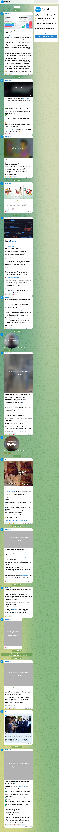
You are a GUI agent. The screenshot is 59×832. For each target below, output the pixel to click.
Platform (52, 40)
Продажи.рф (12, 35)
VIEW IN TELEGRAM (11, 343)
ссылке (14, 609)
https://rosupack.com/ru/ (21, 431)
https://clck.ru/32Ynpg (49, 33)
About (40, 40)
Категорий (11, 564)
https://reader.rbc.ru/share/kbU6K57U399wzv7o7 (17, 713)
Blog (44, 40)
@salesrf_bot (38, 29)
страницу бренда (17, 319)
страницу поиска (17, 314)
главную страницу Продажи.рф (20, 310)
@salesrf (44, 10)
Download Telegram (46, 36)
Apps (47, 40)
